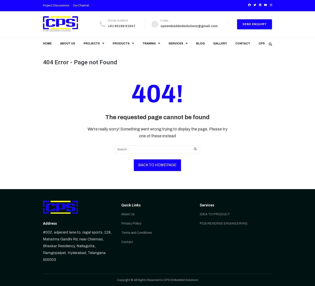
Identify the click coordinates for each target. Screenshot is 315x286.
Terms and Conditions (136, 232)
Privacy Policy (131, 223)
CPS (262, 43)
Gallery (220, 43)
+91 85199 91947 (121, 26)
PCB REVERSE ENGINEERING (223, 223)
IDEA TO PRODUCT (215, 214)
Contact (242, 43)
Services (176, 43)
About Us (67, 43)
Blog (200, 43)
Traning (149, 43)
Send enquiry (254, 24)
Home (47, 43)
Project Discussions (56, 5)
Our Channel (81, 5)
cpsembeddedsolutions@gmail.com (189, 26)
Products (121, 43)
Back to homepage (157, 165)
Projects (92, 43)
